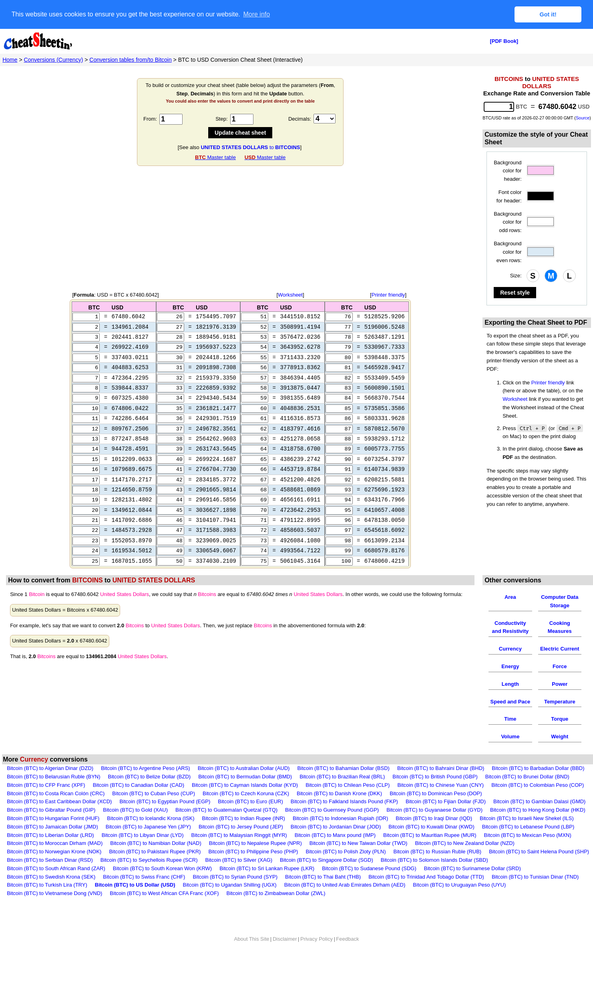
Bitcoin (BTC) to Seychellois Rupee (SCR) (149, 876)
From (149, 118)
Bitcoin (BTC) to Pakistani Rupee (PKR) (155, 867)
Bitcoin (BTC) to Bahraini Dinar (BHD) (440, 784)
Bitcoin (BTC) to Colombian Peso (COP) (537, 801)
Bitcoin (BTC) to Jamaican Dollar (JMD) (52, 842)
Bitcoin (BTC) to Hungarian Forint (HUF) (53, 834)
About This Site (251, 955)
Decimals (299, 118)
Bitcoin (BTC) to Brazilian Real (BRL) (342, 792)
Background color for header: (507, 170)
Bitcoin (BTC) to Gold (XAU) (135, 825)
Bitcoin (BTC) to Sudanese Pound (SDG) (369, 884)
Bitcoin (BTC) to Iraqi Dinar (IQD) (434, 834)
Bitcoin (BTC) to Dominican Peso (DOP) (436, 809)
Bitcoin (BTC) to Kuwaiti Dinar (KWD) (431, 842)
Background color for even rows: (507, 251)
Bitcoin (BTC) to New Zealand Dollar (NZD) (465, 859)
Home (9, 59)
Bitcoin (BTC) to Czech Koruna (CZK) (246, 809)
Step (220, 118)
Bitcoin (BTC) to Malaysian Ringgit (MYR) (239, 851)
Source (582, 117)
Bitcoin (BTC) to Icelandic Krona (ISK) (150, 834)
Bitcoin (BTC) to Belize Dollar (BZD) (149, 792)
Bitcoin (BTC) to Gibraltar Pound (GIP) (51, 825)
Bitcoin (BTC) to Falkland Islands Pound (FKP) (344, 817)
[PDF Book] (504, 41)
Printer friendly (388, 294)
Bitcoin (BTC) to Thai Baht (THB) (323, 892)
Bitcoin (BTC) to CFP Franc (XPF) (46, 801)
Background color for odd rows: (507, 221)
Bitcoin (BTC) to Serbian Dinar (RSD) (50, 876)
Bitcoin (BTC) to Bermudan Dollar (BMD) (245, 792)
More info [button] (256, 14)
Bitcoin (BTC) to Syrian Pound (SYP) (235, 892)
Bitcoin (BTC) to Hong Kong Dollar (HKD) (537, 825)
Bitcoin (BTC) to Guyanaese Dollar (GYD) (434, 825)
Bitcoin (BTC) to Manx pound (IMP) (335, 851)
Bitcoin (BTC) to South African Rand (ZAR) (56, 884)
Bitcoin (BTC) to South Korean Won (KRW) (162, 884)
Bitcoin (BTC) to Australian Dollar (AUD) (244, 784)
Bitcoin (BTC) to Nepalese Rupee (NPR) (255, 859)
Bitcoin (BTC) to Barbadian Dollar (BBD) (538, 784)
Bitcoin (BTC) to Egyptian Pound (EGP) (164, 817)
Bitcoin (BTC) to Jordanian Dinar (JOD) (336, 842)
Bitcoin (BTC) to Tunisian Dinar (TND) (535, 892)
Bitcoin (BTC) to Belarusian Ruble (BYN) (53, 792)
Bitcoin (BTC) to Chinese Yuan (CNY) (440, 801)
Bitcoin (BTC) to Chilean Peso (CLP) (348, 801)
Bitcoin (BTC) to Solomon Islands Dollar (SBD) (434, 876)
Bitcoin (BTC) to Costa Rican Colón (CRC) (56, 809)
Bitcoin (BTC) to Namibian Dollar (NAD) (155, 859)
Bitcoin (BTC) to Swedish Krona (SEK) (51, 892)
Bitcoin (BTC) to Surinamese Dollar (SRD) (472, 884)
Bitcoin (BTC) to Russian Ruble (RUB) (438, 867)
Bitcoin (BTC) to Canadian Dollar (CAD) (138, 801)
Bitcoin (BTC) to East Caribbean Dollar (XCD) (59, 817)
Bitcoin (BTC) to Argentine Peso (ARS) (145, 784)
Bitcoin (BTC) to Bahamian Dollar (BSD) (343, 784)
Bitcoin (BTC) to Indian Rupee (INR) (243, 834)
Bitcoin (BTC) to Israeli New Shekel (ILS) (527, 834)
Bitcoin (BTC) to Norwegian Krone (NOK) (54, 867)
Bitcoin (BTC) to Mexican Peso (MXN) (527, 851)
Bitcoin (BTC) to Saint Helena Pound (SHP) (539, 867)
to (250, 147)
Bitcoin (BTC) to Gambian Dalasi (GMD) (539, 817)
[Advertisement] (240, 228)
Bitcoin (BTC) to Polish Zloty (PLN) (346, 867)
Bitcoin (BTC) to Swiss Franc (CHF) (144, 892)
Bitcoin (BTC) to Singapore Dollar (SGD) (326, 876)
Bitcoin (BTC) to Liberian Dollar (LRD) (50, 851)
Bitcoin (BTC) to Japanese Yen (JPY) (148, 842)
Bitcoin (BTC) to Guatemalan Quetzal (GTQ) (226, 825)
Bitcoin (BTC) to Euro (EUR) (250, 817)
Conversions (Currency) (53, 59)
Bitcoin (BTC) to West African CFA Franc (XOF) (164, 909)
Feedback (347, 955)
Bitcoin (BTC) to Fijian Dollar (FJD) (446, 817)
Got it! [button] (548, 14)
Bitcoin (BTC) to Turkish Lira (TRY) (47, 901)
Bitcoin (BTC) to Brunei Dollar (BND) (527, 792)
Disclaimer (285, 955)
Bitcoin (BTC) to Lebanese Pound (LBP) (528, 842)
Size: (516, 275)
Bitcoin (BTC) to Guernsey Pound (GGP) (332, 825)
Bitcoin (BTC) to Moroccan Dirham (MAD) (55, 859)
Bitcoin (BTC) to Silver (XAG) (238, 876)
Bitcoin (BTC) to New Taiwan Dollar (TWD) (359, 859)
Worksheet (290, 294)
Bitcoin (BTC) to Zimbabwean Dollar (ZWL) (275, 909)
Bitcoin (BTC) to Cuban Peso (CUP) (153, 809)
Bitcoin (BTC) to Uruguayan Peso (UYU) (459, 901)
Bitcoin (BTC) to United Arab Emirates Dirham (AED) (345, 901)
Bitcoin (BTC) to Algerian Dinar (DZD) (50, 784)
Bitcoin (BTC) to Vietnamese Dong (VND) (54, 909)
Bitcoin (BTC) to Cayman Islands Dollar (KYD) (245, 801)
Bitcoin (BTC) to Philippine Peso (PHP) (253, 867)
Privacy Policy (316, 955)
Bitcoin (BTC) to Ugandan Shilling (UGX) (230, 901)
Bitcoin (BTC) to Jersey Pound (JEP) (241, 842)
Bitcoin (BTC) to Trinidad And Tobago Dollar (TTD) (426, 892)
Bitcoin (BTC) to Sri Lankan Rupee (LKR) (266, 884)
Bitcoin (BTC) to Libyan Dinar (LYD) (143, 851)
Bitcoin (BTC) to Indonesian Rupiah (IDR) (340, 834)
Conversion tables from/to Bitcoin (130, 59)
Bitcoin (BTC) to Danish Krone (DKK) (339, 809)
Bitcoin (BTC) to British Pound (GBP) (434, 792)
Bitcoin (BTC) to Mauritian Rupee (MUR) (429, 851)
